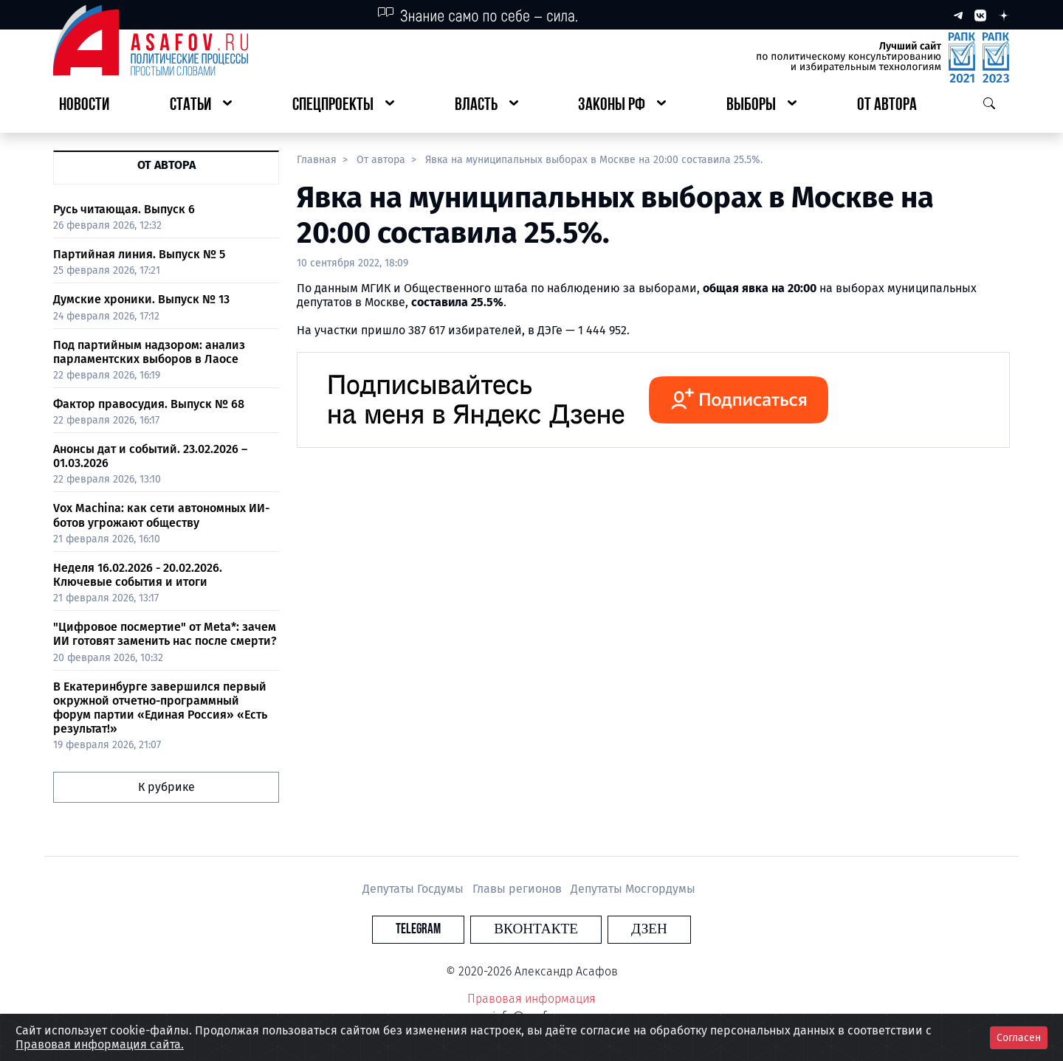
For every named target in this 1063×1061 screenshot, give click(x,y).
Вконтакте (536, 929)
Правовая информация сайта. (100, 1044)
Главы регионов (518, 889)
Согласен (1019, 1037)
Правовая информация (531, 999)
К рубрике (166, 787)
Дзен (621, 929)
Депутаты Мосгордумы (633, 889)
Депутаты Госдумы (414, 889)
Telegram (446, 929)
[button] (201, 106)
